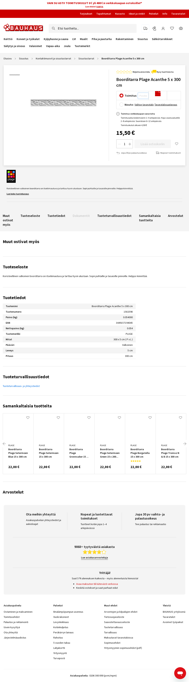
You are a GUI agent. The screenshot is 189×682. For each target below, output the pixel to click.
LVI (74, 39)
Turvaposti (59, 658)
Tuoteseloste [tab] (15, 267)
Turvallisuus (110, 632)
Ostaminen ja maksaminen (18, 611)
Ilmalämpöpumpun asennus (68, 611)
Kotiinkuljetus (60, 627)
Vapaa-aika (53, 46)
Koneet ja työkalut (28, 39)
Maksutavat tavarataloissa (118, 637)
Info (164, 13)
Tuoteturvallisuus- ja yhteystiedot (21, 386)
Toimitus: (131, 95)
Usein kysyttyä (12, 627)
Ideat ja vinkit (137, 13)
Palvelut (153, 13)
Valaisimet (35, 46)
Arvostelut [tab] (13, 492)
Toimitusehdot (12, 617)
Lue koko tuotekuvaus (18, 193)
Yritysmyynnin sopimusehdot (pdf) (123, 648)
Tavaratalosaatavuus (165, 104)
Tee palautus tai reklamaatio (150, 524)
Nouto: (129, 104)
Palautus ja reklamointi (16, 622)
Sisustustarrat (86, 58)
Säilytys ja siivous (14, 46)
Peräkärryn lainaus (63, 632)
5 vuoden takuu (61, 642)
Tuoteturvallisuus (113, 627)
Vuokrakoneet (61, 617)
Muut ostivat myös (8, 220)
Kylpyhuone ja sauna (56, 39)
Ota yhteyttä (11, 632)
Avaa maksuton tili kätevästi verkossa (97, 584)
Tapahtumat (103, 13)
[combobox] (93, 28)
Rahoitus (58, 637)
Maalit (84, 39)
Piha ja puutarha (102, 39)
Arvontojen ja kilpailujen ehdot (120, 611)
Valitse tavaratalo (144, 104)
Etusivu (8, 58)
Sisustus (143, 39)
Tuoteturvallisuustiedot (114, 216)
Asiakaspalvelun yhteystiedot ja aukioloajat (43, 522)
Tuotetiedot (56, 216)
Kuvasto (120, 13)
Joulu (67, 46)
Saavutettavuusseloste (117, 622)
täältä (99, 6)
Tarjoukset (86, 13)
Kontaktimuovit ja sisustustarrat (53, 58)
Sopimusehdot (112, 642)
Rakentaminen (124, 39)
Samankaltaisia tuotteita (150, 218)
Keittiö (8, 39)
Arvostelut (175, 216)
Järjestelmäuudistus (15, 637)
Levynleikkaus (61, 622)
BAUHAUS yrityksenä (174, 611)
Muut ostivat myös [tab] (21, 241)
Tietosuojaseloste (114, 617)
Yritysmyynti (60, 653)
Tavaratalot (178, 13)
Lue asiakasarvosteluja (94, 557)
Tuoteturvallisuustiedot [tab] (26, 377)
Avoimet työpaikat (173, 622)
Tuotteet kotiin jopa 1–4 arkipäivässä (94, 526)
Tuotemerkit (82, 46)
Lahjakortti (59, 648)
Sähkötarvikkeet (162, 39)
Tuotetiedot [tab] (14, 297)
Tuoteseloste (30, 216)
